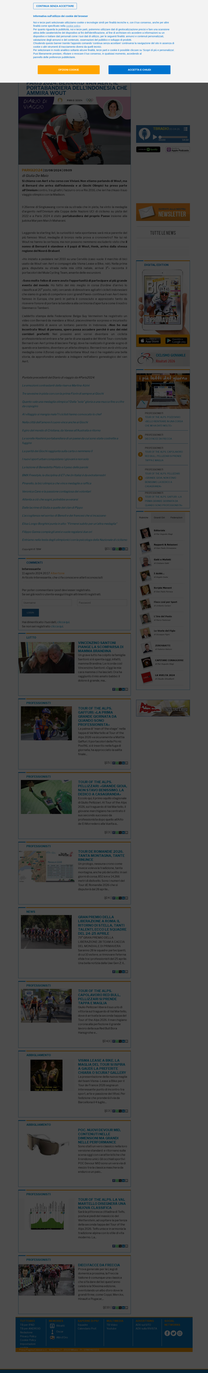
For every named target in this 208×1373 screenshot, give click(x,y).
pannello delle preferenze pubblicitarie (54, 57)
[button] (55, 6)
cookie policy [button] (73, 25)
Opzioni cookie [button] (68, 69)
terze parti (81, 29)
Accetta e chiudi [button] (139, 69)
